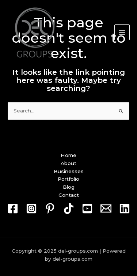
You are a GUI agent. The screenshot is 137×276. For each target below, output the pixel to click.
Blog (69, 187)
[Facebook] (12, 208)
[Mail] (105, 208)
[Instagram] (31, 208)
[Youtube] (87, 208)
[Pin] (50, 208)
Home (68, 155)
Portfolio (68, 179)
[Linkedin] (124, 208)
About (68, 163)
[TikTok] (68, 208)
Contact (68, 195)
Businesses (69, 171)
